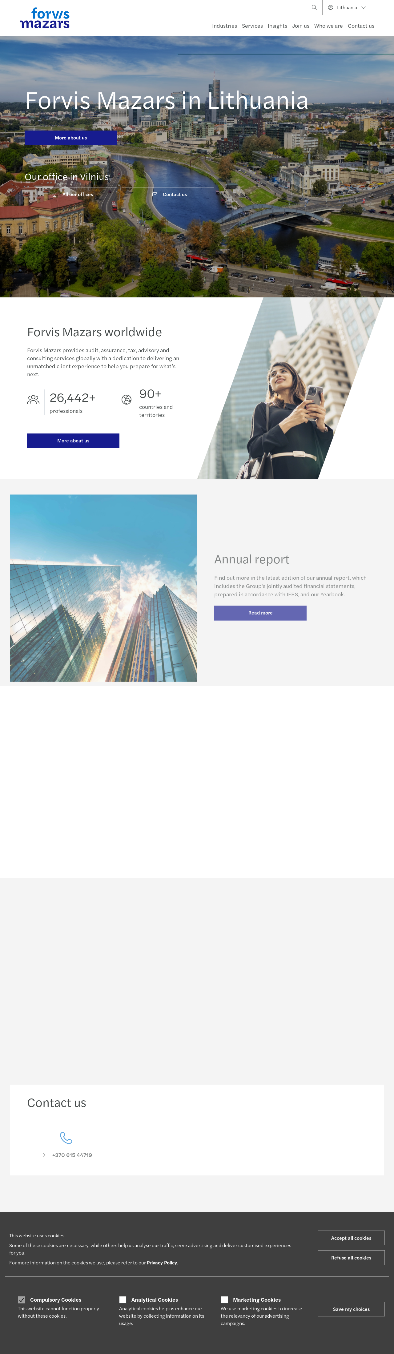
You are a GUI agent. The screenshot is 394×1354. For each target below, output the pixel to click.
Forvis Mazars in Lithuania (167, 98)
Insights (277, 25)
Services (252, 25)
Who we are (328, 25)
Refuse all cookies (351, 1257)
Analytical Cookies (154, 1299)
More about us (71, 137)
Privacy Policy (162, 1262)
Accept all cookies (351, 1237)
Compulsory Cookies (55, 1299)
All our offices (72, 194)
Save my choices (351, 1308)
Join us (300, 25)
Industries (224, 25)
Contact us (361, 25)
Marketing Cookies (257, 1299)
